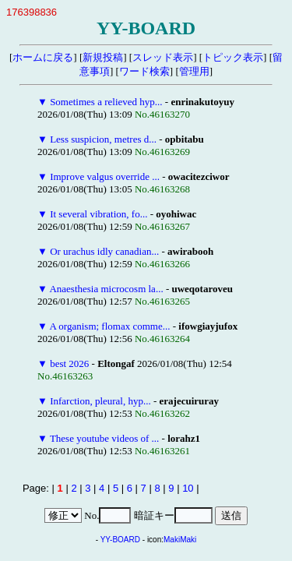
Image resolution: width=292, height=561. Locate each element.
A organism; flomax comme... (109, 326)
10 (187, 488)
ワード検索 (144, 71)
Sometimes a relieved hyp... (106, 102)
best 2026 (69, 363)
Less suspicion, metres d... (103, 139)
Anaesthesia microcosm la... (106, 289)
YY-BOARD (120, 539)
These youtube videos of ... (104, 438)
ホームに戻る (42, 57)
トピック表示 (232, 57)
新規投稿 (103, 57)
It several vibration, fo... (98, 214)
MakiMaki (180, 539)
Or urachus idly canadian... (104, 251)
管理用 (194, 71)
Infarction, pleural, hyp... (100, 401)
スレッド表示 (162, 57)
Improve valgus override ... (105, 176)
